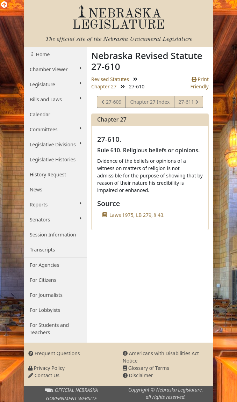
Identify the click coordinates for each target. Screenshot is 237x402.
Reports (55, 204)
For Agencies (44, 265)
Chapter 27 (103, 86)
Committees (55, 129)
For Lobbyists (45, 310)
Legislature (55, 84)
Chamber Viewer (55, 69)
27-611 (188, 103)
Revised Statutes (110, 79)
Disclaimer (138, 375)
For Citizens (43, 280)
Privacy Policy (46, 368)
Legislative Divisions (55, 144)
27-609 (111, 103)
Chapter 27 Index (150, 101)
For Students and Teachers (49, 329)
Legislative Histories (53, 159)
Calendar (40, 114)
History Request (48, 174)
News (36, 189)
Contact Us (43, 375)
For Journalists (46, 295)
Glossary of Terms (146, 368)
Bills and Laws (55, 99)
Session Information (53, 234)
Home (42, 54)
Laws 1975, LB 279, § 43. (137, 215)
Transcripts (42, 249)
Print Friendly (199, 83)
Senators (55, 219)
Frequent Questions (54, 353)
